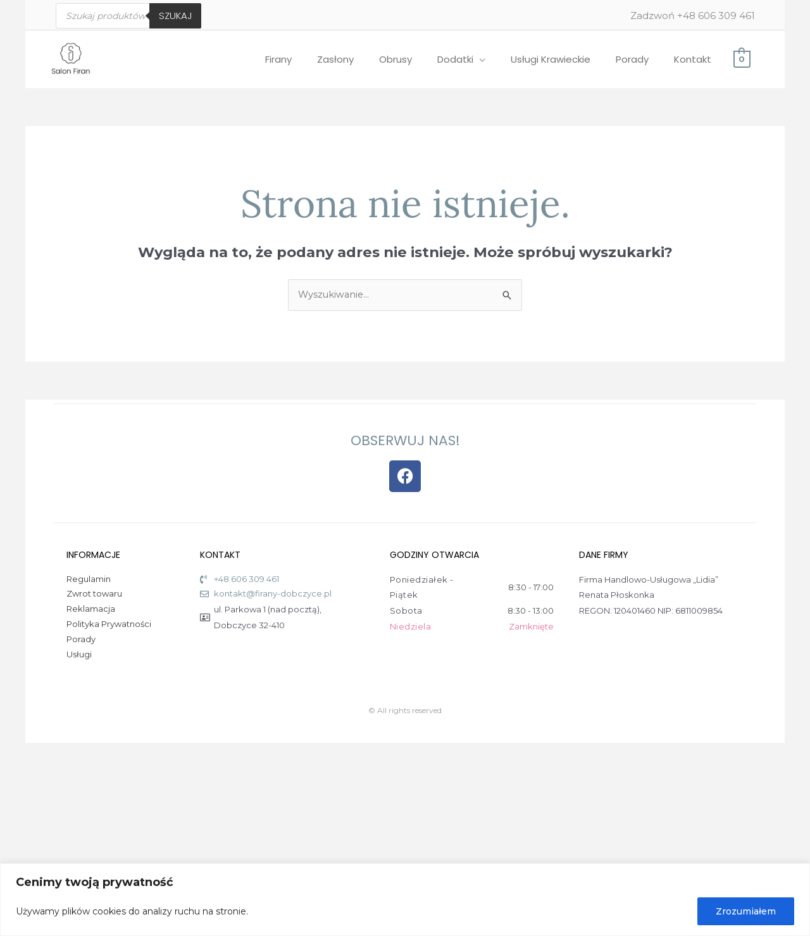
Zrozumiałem (746, 911)
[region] (405, 899)
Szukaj (175, 15)
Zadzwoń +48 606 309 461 (692, 15)
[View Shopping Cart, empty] (741, 59)
